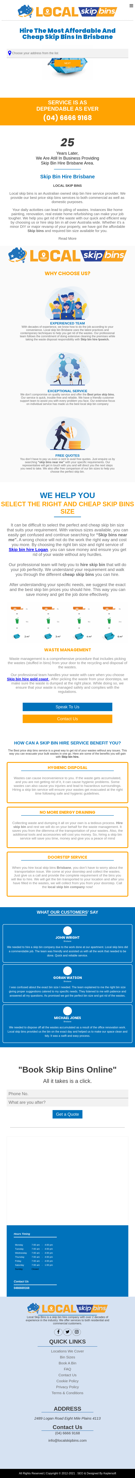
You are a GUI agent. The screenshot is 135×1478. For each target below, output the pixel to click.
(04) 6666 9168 (67, 117)
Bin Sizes (67, 1357)
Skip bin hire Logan (28, 549)
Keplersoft (110, 1473)
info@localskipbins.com (67, 1440)
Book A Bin (67, 1363)
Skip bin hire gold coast (28, 679)
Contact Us (67, 718)
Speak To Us (67, 706)
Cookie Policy (67, 1381)
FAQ (67, 1369)
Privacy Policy (67, 1387)
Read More (68, 238)
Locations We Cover (67, 1351)
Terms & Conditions (67, 1393)
